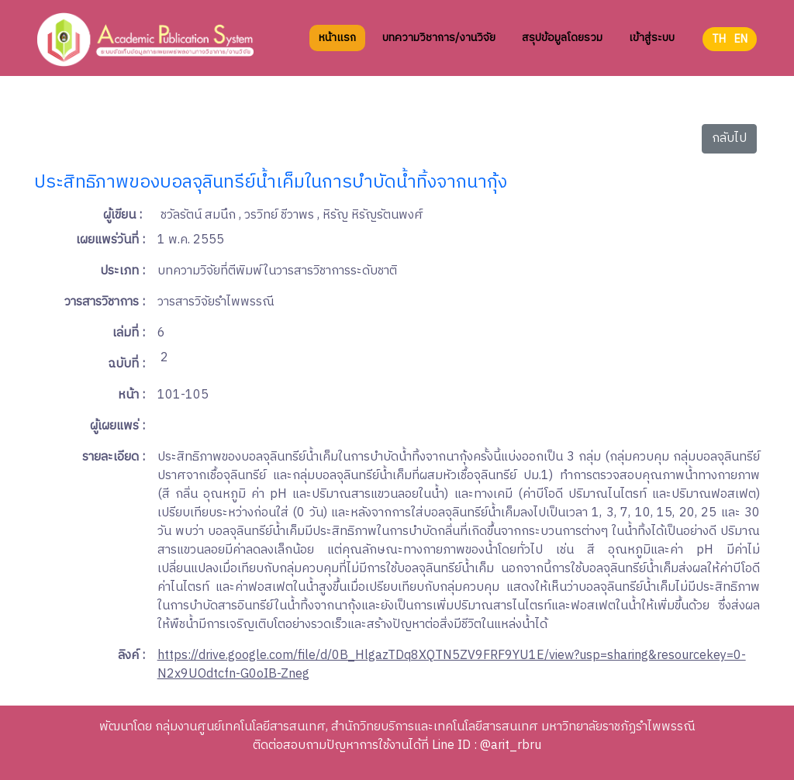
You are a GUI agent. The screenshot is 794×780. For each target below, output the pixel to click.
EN (740, 51)
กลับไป (729, 138)
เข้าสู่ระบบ (652, 50)
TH (719, 51)
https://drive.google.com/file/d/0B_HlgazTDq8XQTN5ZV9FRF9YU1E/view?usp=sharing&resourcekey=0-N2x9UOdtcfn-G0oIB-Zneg (451, 665)
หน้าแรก (337, 50)
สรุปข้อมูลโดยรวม (562, 50)
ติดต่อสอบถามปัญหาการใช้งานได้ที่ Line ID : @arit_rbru (397, 745)
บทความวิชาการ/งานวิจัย (438, 50)
